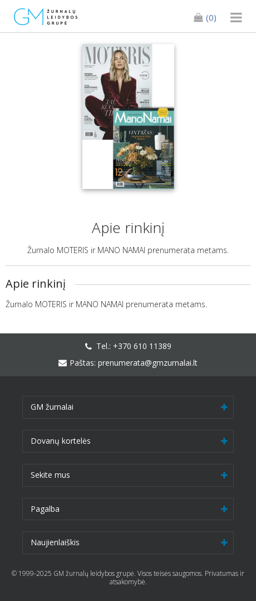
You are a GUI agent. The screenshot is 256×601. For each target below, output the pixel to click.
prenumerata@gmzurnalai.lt (148, 362)
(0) (205, 17)
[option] (128, 116)
